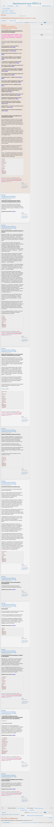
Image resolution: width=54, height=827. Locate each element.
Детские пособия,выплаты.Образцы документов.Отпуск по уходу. (8, 227)
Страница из (33, 22)
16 (41, 22)
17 (43, 22)
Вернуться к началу (29, 191)
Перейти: (22, 815)
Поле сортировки (36, 808)
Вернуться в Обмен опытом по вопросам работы (10, 814)
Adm (3, 29)
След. (51, 807)
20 (48, 22)
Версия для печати (22, 15)
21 (49, 22)
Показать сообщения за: (17, 808)
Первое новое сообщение (19, 22)
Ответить (4, 21)
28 (52, 22)
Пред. (3, 807)
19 (46, 22)
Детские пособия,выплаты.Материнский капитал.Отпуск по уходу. (9, 27)
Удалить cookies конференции (32, 822)
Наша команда (24, 822)
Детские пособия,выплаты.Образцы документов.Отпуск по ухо (8, 196)
